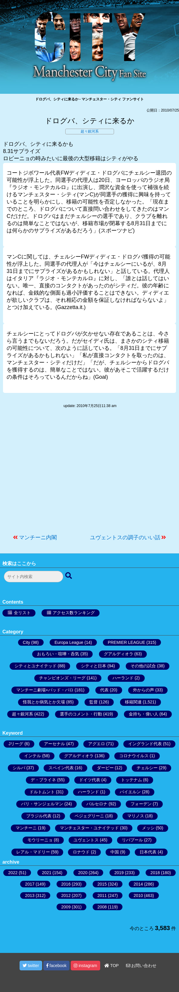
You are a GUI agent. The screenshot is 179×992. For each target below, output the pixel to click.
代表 (104, 689)
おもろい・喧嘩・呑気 (58, 653)
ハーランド (123, 677)
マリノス (135, 815)
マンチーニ (26, 827)
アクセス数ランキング (74, 612)
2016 (66, 884)
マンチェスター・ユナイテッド (89, 827)
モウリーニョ (40, 839)
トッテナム (131, 779)
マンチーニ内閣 (38, 537)
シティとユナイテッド (35, 665)
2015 (102, 884)
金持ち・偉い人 (143, 714)
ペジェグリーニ (89, 815)
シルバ (19, 767)
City (26, 642)
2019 (119, 872)
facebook (56, 965)
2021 (46, 872)
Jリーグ (15, 743)
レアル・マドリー (33, 852)
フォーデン (141, 803)
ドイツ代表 (89, 779)
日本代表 (148, 852)
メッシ (148, 827)
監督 (93, 702)
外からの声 (143, 689)
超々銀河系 (90, 131)
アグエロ (96, 743)
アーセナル (54, 743)
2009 (66, 907)
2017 (29, 884)
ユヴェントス (86, 839)
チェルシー (147, 767)
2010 (138, 895)
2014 (138, 884)
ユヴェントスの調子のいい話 (125, 537)
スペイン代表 (61, 767)
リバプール (132, 839)
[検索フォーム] (33, 576)
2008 (102, 907)
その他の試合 (143, 665)
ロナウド (81, 852)
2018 (155, 872)
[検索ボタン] (69, 576)
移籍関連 (133, 702)
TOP (111, 965)
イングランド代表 (145, 743)
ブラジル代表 (38, 815)
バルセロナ (96, 803)
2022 (12, 872)
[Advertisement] (89, 474)
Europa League (68, 642)
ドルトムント (42, 791)
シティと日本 (93, 665)
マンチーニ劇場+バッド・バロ (44, 689)
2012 (66, 895)
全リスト (22, 612)
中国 (114, 852)
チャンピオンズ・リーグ (62, 677)
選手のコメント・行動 (81, 714)
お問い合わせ (141, 965)
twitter (31, 965)
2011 (102, 895)
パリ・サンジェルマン (42, 803)
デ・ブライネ (43, 779)
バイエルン (130, 791)
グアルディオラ (118, 653)
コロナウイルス (134, 755)
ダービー (105, 767)
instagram (85, 965)
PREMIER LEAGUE (126, 642)
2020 (83, 872)
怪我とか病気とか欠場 (44, 702)
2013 (29, 895)
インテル (32, 755)
